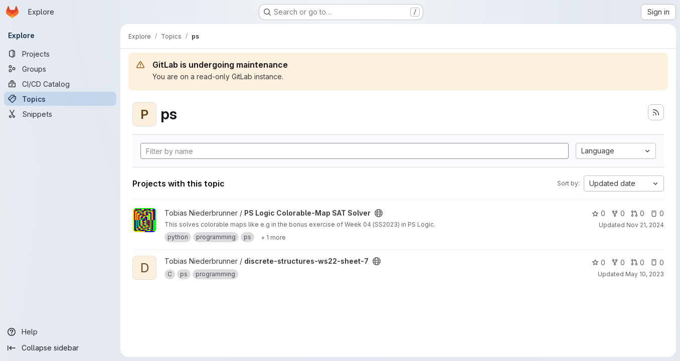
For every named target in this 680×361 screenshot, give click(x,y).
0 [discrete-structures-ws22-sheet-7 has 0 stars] (598, 262)
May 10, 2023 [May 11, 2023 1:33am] (644, 274)
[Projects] (60, 54)
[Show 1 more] (273, 237)
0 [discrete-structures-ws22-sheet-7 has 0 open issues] (657, 262)
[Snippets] (60, 114)
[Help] (60, 332)
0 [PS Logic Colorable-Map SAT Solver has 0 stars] (598, 213)
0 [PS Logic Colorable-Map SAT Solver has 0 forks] (618, 213)
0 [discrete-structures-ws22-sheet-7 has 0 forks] (618, 262)
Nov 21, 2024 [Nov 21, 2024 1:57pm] (645, 225)
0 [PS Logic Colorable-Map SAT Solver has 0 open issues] (657, 213)
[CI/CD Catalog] (60, 84)
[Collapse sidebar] (60, 348)
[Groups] (60, 69)
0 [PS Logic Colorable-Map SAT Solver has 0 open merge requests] (637, 213)
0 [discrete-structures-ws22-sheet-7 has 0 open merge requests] (637, 262)
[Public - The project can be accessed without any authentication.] (379, 213)
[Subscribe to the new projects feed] (656, 112)
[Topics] (60, 99)
